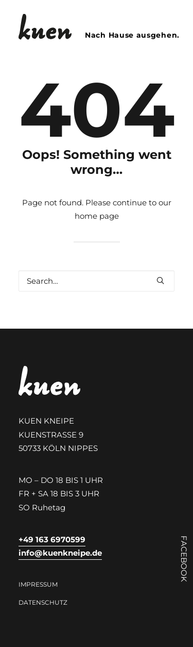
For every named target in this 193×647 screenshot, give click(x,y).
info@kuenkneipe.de (60, 553)
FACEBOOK (184, 559)
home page (97, 216)
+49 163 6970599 (52, 539)
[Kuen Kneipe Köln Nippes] (45, 27)
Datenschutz (43, 602)
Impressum (38, 584)
